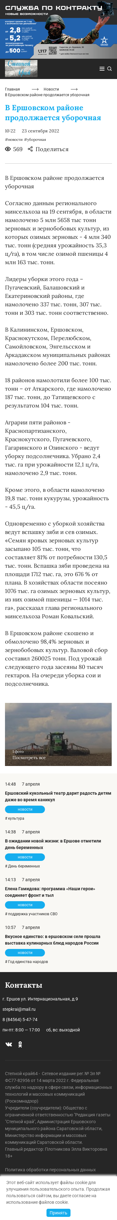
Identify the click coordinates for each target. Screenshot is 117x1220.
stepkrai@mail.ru (19, 1009)
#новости (14, 139)
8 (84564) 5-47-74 (19, 1019)
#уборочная (35, 139)
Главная (12, 89)
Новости (51, 89)
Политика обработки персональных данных (50, 1169)
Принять (58, 1212)
